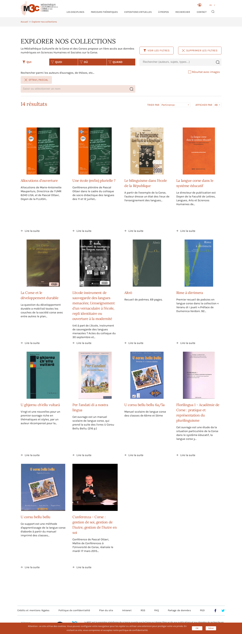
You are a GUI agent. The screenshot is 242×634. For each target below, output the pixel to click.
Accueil (24, 21)
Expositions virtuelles (138, 12)
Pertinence (168, 104)
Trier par (153, 105)
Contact (202, 12)
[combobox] (176, 62)
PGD (202, 610)
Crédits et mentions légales (33, 610)
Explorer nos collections (44, 21)
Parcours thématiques (104, 12)
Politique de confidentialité (74, 610)
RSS (143, 610)
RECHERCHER (182, 12)
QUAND (115, 62)
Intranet (127, 610)
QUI (26, 62)
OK (197, 628)
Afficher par (203, 105)
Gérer (211, 628)
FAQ (156, 610)
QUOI (56, 62)
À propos (163, 12)
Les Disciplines (75, 12)
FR (210, 5)
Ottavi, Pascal (36, 79)
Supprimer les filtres (200, 50)
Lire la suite (32, 230)
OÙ (84, 62)
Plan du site (106, 610)
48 (216, 104)
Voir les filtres (156, 50)
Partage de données (179, 610)
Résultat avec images (204, 72)
